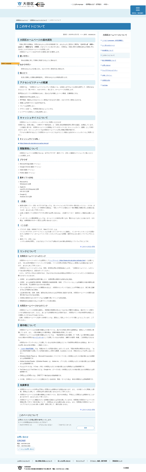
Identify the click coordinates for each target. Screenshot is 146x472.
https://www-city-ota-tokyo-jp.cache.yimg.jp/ (34, 143)
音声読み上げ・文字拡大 (93, 4)
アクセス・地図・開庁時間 (98, 461)
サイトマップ (80, 461)
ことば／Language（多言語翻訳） (113, 40)
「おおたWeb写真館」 (27, 348)
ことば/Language (77, 4)
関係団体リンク (117, 461)
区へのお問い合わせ (64, 461)
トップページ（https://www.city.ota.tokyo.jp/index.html (67, 260)
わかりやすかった (26, 425)
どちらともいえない (45, 425)
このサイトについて (23, 461)
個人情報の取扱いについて (43, 461)
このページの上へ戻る (88, 246)
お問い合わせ (106, 65)
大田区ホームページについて (38, 20)
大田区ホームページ (22, 20)
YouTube (105, 85)
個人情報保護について (109, 60)
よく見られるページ (108, 45)
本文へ (106, 4)
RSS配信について (107, 50)
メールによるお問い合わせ (26, 449)
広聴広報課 (21, 441)
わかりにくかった (65, 425)
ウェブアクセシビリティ (110, 70)
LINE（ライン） (107, 75)
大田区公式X (106, 80)
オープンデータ (38, 337)
